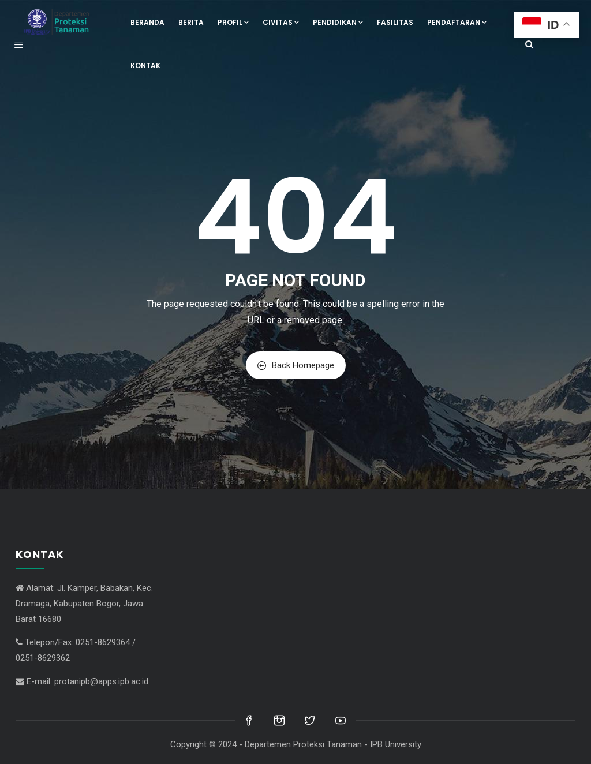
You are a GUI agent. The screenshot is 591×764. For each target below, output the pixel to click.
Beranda (147, 22)
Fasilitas (395, 22)
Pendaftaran (457, 22)
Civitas (281, 22)
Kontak (145, 65)
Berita (191, 22)
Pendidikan (338, 22)
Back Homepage (295, 365)
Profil (233, 22)
